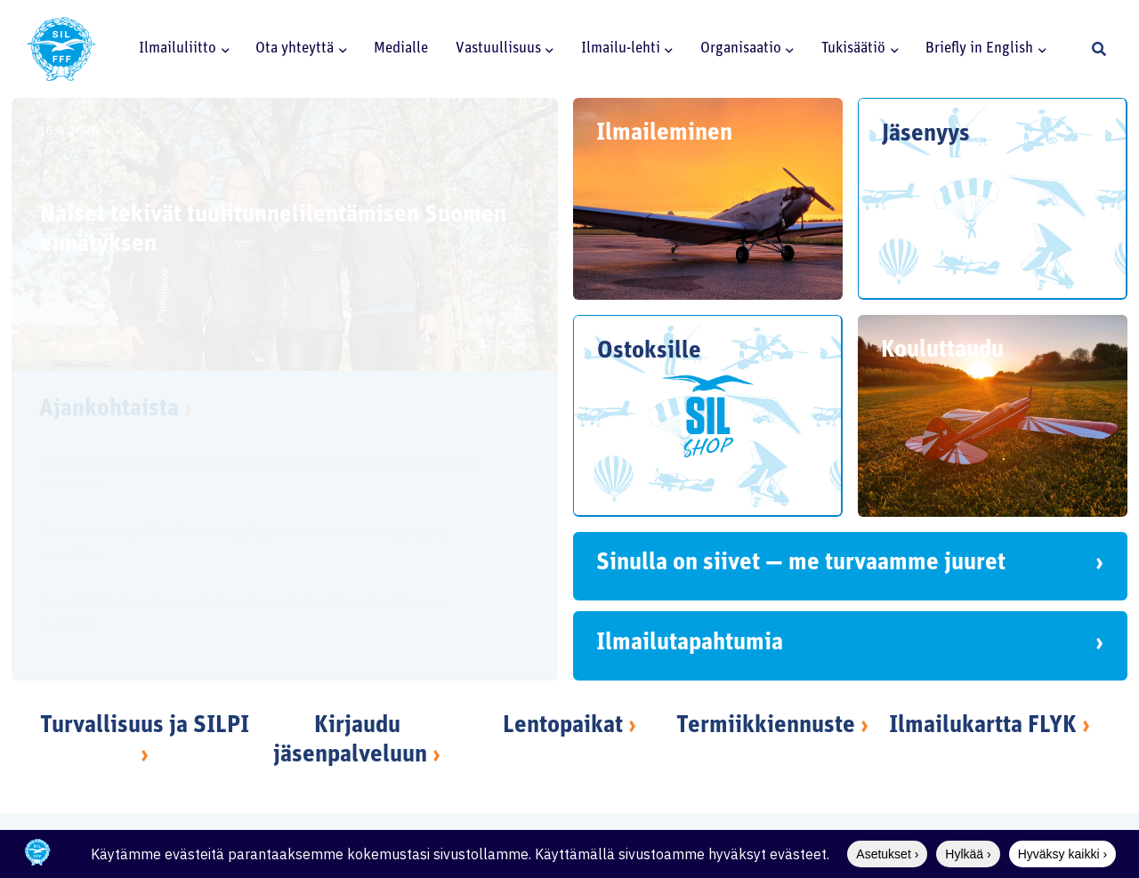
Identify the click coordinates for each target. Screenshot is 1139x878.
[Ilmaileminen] (708, 199)
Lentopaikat (563, 726)
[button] (222, 49)
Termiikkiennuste (765, 726)
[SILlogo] (61, 49)
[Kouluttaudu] (992, 416)
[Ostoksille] (708, 416)
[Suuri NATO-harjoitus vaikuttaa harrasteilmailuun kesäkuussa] (270, 615)
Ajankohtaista (115, 410)
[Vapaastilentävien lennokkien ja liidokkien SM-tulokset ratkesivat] (270, 476)
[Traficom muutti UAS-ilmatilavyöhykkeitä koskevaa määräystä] (270, 546)
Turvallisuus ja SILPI (144, 726)
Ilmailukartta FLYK (983, 726)
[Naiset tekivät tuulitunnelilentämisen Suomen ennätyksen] (285, 234)
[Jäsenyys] (992, 199)
